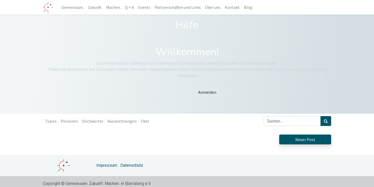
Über (145, 121)
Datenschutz (131, 165)
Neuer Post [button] (305, 139)
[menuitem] (72, 7)
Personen (69, 121)
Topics (51, 121)
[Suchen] (325, 121)
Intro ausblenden (173, 92)
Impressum (106, 165)
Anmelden (207, 92)
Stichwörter (92, 121)
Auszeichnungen (122, 121)
